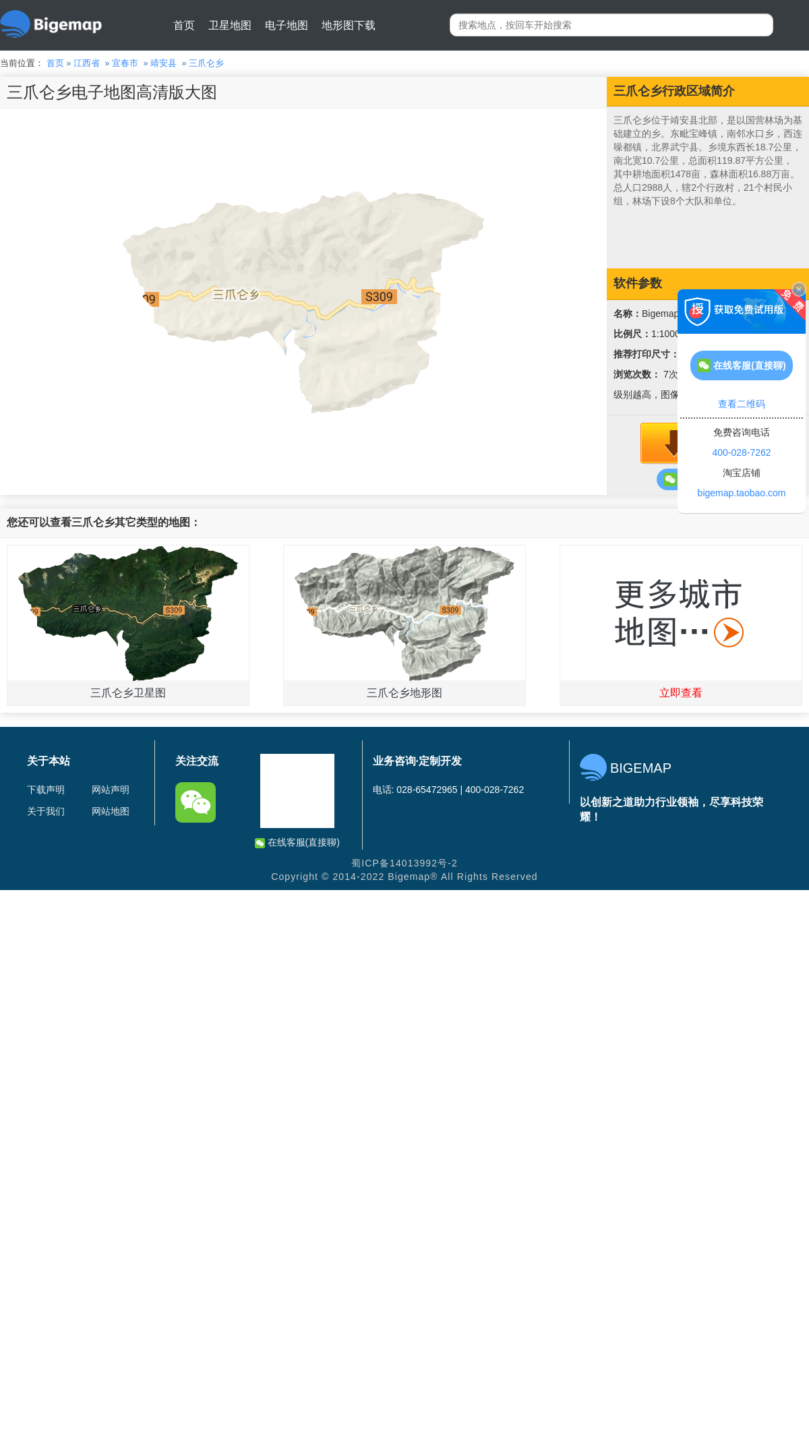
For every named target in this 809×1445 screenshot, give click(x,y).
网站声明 (110, 789)
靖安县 (163, 63)
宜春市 (125, 63)
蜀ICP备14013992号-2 (404, 863)
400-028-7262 (741, 452)
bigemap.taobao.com (742, 493)
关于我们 (46, 811)
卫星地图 (229, 25)
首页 (184, 25)
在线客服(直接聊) (297, 842)
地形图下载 (349, 25)
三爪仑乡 (206, 63)
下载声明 (46, 789)
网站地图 (110, 811)
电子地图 (286, 25)
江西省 (86, 63)
